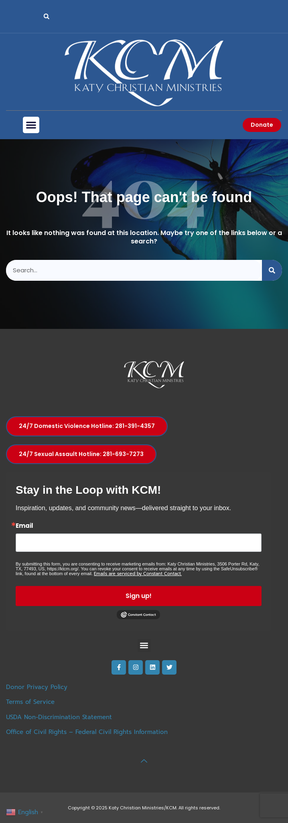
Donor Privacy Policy (36, 687)
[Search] (272, 270)
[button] (46, 16)
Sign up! (139, 595)
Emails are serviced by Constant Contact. (138, 573)
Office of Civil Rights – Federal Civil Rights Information (87, 732)
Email (24, 526)
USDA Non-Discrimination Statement (59, 717)
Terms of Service (30, 701)
